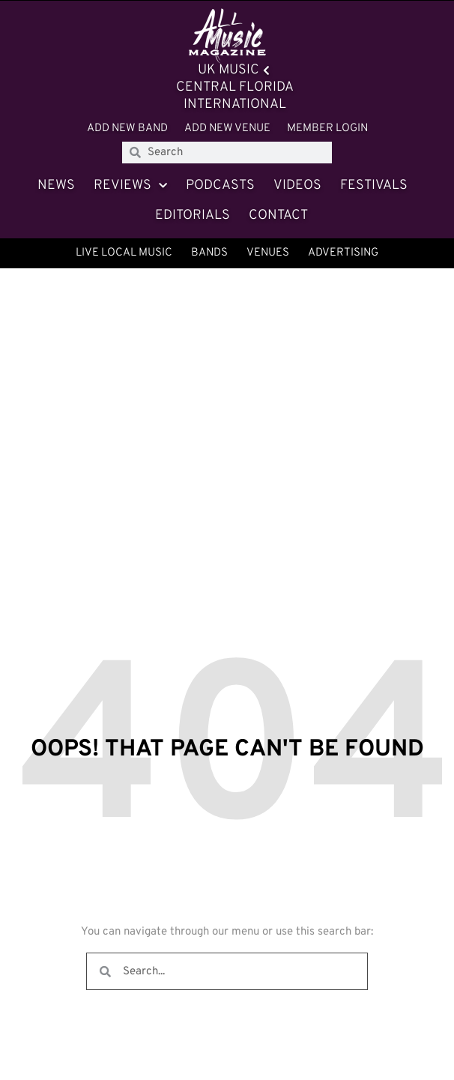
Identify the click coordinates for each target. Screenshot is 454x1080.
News (56, 185)
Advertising (343, 253)
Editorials (192, 215)
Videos (297, 185)
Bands (209, 253)
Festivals (374, 185)
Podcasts (220, 185)
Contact (278, 215)
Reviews (130, 186)
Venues (267, 253)
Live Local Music (124, 253)
